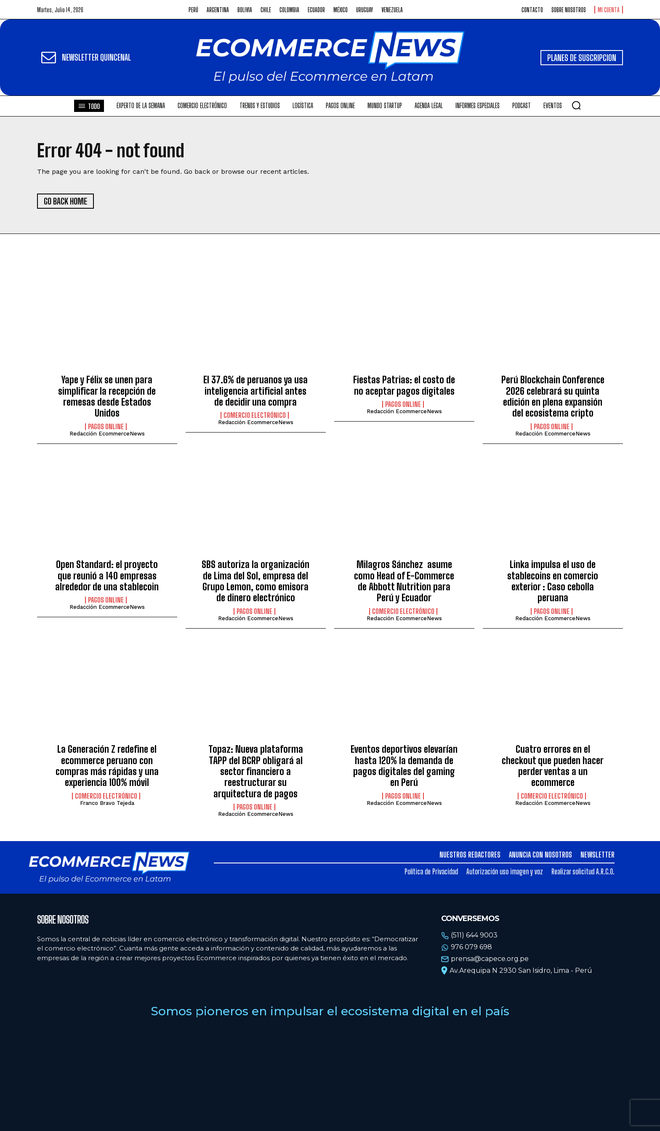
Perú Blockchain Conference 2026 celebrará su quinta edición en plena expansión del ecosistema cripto (552, 396)
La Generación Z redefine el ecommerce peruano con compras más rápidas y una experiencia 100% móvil (107, 765)
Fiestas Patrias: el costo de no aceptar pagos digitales (404, 385)
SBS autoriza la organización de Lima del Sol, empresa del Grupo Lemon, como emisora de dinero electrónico (255, 581)
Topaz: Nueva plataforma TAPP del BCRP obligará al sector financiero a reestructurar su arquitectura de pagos (255, 771)
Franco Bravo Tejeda (107, 803)
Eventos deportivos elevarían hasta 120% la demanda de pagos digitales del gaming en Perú (404, 765)
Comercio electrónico (255, 415)
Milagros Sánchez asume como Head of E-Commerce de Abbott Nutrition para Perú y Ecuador (404, 581)
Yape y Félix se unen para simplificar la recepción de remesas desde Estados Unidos (107, 396)
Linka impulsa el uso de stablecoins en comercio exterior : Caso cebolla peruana (552, 581)
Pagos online (106, 426)
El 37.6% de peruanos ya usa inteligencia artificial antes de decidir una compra (255, 391)
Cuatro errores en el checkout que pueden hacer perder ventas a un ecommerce (553, 765)
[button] (576, 105)
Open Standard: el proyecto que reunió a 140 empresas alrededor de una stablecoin (107, 575)
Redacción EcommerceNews (107, 433)
